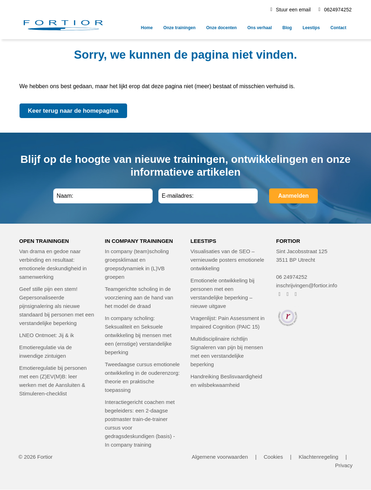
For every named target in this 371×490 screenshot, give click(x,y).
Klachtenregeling (318, 457)
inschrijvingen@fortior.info (306, 285)
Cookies (273, 457)
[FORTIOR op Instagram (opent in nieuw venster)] (287, 294)
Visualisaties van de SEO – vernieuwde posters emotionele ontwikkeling (227, 259)
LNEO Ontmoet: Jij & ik (46, 335)
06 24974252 (291, 277)
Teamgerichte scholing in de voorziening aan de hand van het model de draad (139, 297)
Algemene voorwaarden (220, 457)
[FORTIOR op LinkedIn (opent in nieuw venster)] (296, 294)
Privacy (344, 465)
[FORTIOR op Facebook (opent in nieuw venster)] (279, 294)
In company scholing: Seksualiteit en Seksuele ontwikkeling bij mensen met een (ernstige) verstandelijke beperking (138, 335)
